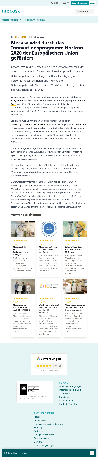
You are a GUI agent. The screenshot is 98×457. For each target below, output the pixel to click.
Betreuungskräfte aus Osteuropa (27, 185)
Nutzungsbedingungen (70, 386)
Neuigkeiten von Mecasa (34, 19)
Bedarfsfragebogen (80, 3)
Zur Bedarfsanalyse (68, 404)
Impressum (64, 393)
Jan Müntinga (20, 37)
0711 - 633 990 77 (61, 3)
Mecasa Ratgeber (10, 19)
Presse (37, 416)
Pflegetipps (39, 427)
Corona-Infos (40, 420)
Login (92, 3)
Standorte (64, 397)
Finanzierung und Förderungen (49, 424)
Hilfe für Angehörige (44, 445)
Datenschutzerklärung (70, 389)
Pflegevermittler (19, 100)
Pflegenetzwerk (41, 438)
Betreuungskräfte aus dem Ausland (28, 124)
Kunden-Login (66, 400)
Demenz (38, 441)
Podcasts (38, 431)
